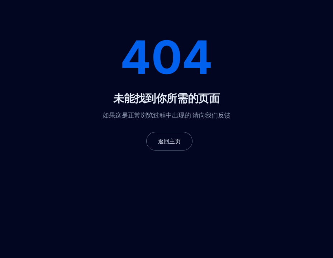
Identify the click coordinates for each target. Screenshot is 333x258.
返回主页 (169, 141)
